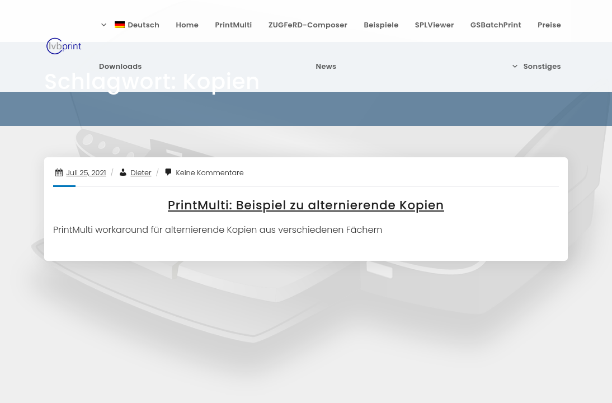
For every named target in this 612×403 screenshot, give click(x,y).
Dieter (140, 172)
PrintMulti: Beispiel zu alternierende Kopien (306, 205)
